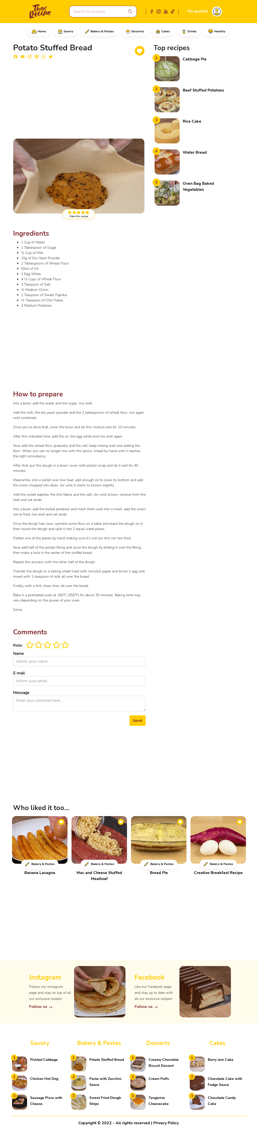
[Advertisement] (79, 98)
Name (18, 653)
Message (21, 693)
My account (197, 11)
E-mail (19, 673)
